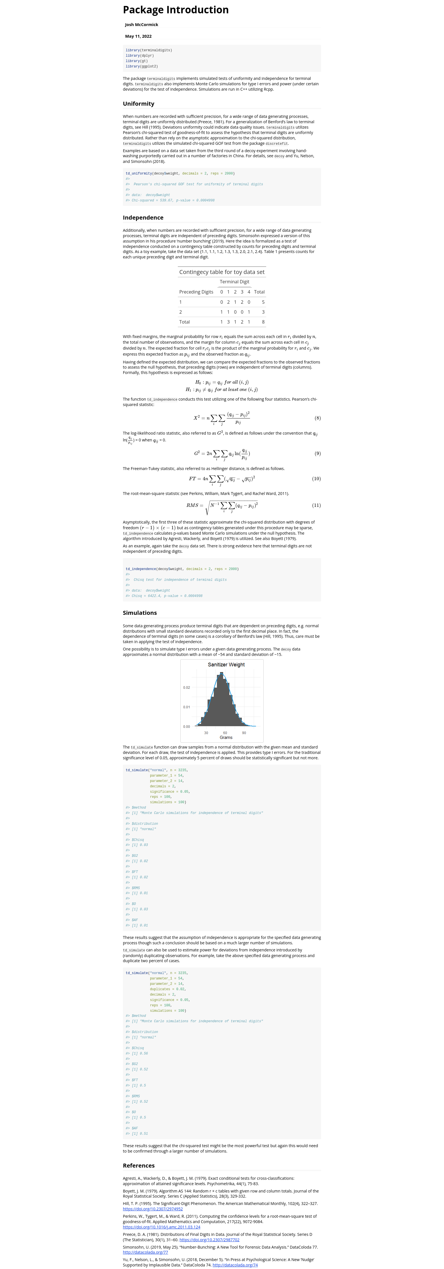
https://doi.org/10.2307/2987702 (210, 1243)
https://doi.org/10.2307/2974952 (153, 1212)
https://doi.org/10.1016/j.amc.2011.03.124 (161, 1230)
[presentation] (221, 337)
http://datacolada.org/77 (145, 1256)
